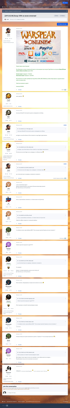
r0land (7, 19)
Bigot (8, 116)
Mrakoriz (62, 178)
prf (8, 203)
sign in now (27, 387)
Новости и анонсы (20, 19)
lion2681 (8, 149)
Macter (63, 89)
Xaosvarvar (8, 372)
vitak (8, 188)
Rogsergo (58, 178)
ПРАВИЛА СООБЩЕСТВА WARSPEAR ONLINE (12, 11)
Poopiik (8, 100)
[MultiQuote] (16, 90)
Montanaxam (62, 238)
